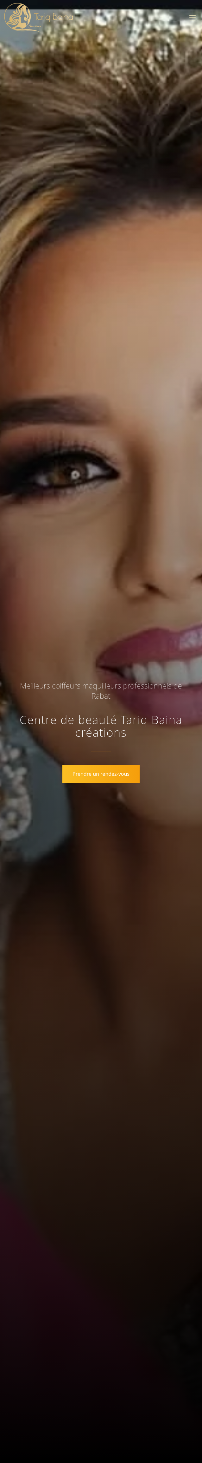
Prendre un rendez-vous (101, 773)
